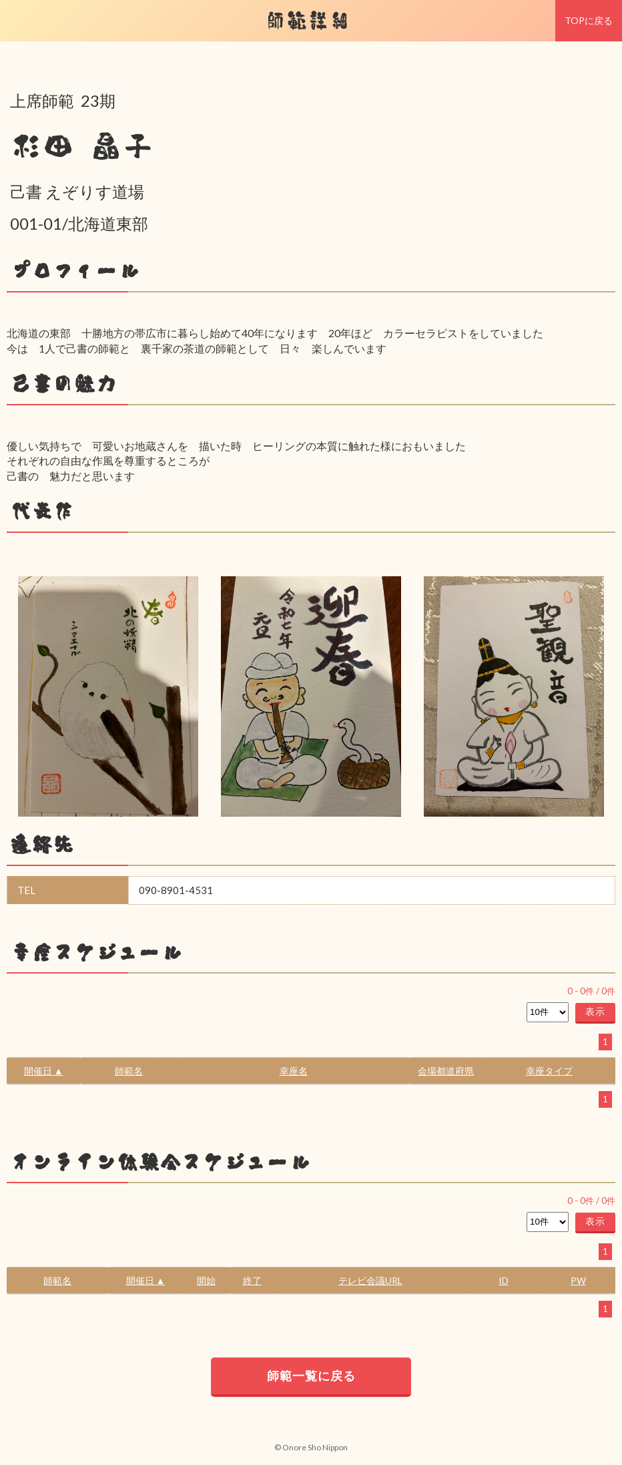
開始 (206, 1280)
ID (504, 1280)
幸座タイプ (549, 1070)
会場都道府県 (446, 1070)
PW (578, 1280)
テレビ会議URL (370, 1280)
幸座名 (294, 1070)
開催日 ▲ (43, 1070)
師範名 (129, 1070)
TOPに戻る (589, 20)
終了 (252, 1280)
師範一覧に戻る (311, 1375)
